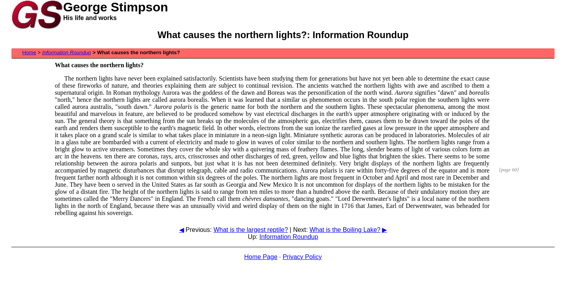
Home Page (260, 257)
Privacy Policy (302, 257)
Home (29, 52)
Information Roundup (288, 236)
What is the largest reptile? (250, 229)
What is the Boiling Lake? (344, 229)
